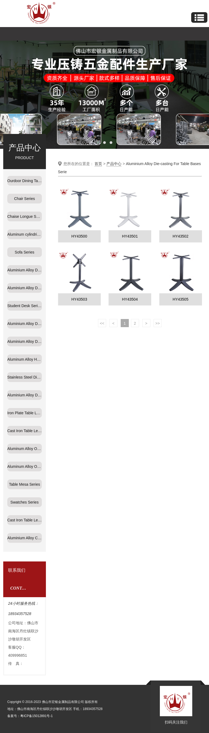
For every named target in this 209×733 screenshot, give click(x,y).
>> (157, 323)
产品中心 (114, 164)
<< (102, 323)
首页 (98, 164)
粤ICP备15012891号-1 (36, 716)
